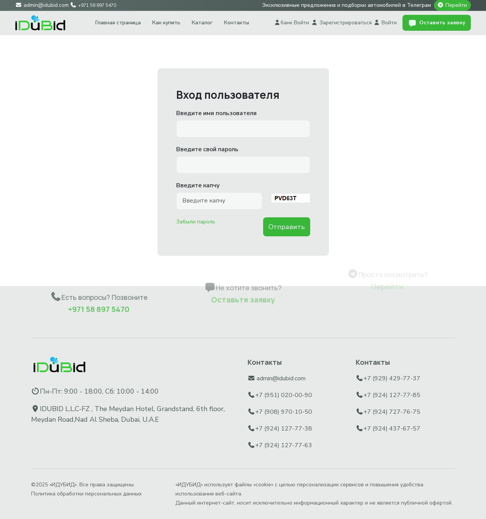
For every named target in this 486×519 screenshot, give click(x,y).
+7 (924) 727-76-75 (391, 412)
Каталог (202, 22)
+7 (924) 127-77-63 (283, 445)
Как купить (166, 22)
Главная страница (118, 22)
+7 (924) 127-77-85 (391, 395)
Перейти (456, 5)
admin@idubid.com (281, 378)
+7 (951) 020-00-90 (283, 395)
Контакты (236, 22)
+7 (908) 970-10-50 (283, 412)
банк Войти (291, 22)
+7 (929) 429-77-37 (391, 378)
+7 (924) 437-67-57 (391, 428)
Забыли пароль (195, 221)
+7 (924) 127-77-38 (283, 428)
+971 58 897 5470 (98, 294)
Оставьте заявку (243, 282)
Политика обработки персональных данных (86, 493)
